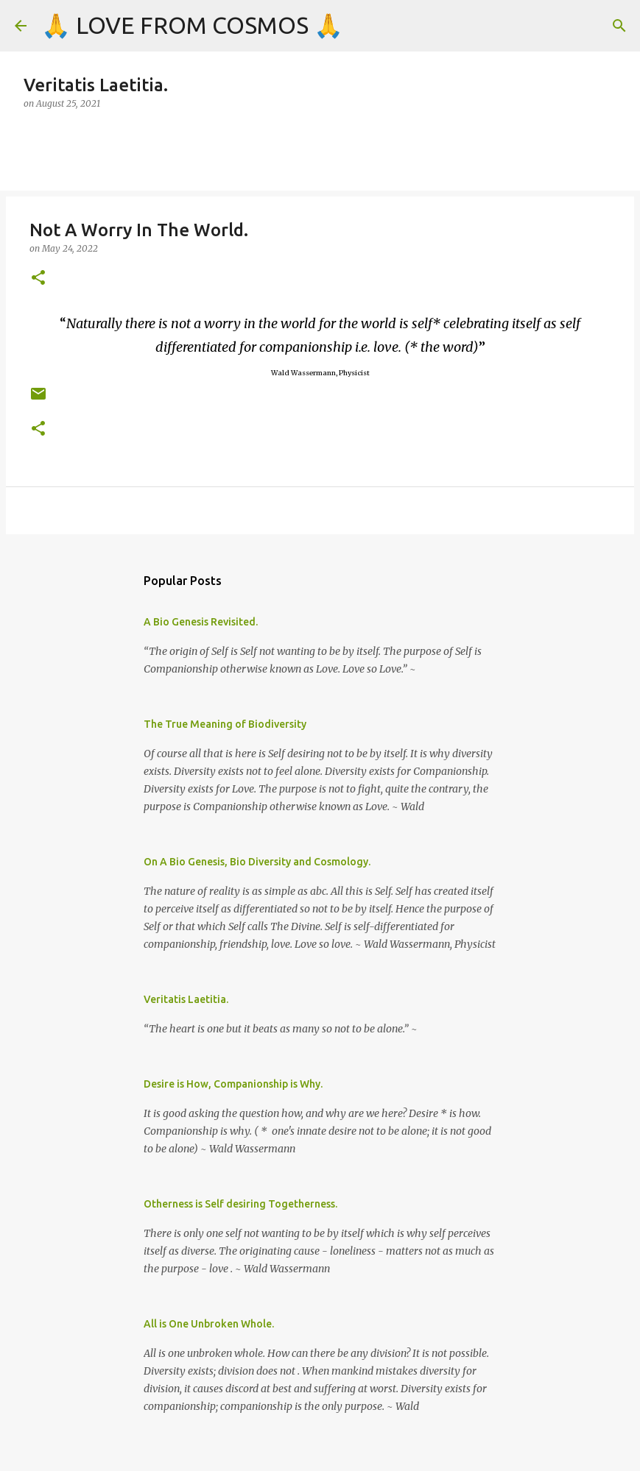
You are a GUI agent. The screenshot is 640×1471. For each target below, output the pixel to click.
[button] (38, 278)
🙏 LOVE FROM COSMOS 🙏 (192, 25)
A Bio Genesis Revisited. (201, 622)
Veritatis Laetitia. (186, 999)
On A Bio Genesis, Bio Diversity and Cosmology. (257, 862)
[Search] (619, 25)
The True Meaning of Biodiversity (225, 724)
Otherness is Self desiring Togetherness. (240, 1204)
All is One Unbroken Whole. (209, 1324)
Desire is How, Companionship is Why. (233, 1084)
